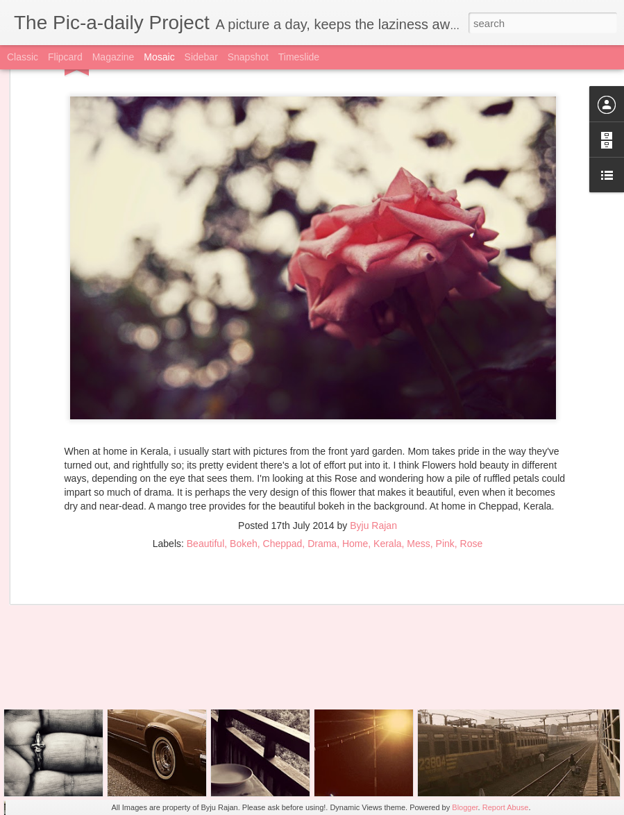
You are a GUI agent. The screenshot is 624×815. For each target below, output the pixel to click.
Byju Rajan (373, 447)
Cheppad (283, 465)
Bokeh (244, 465)
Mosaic (159, 56)
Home (355, 465)
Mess (418, 465)
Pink (445, 465)
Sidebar (201, 56)
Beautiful (205, 465)
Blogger (465, 807)
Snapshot (248, 56)
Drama (322, 465)
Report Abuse (505, 807)
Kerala (387, 465)
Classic (22, 56)
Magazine (113, 56)
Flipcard (65, 56)
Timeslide (298, 56)
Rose (471, 465)
